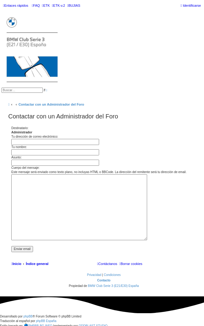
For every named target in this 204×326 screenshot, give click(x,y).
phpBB (28, 316)
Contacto (103, 280)
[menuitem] (36, 5)
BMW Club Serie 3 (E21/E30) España (113, 286)
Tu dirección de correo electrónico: (34, 136)
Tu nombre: (19, 147)
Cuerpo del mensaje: (25, 167)
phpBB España (46, 321)
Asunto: (16, 157)
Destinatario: (19, 128)
